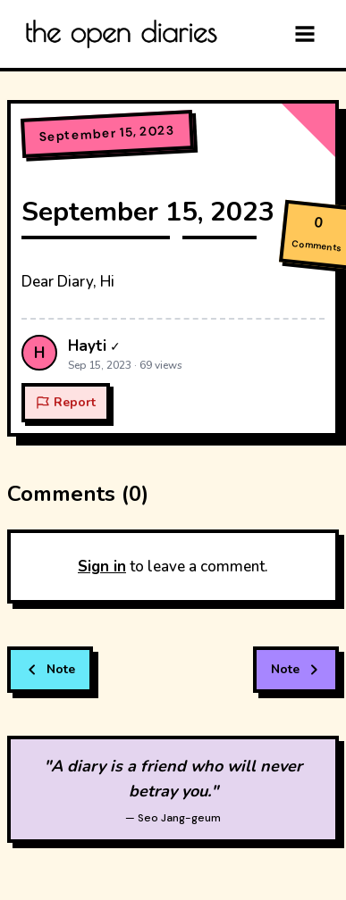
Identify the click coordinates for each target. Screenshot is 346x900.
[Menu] (305, 34)
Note (50, 669)
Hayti (87, 346)
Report (66, 402)
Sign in (102, 566)
